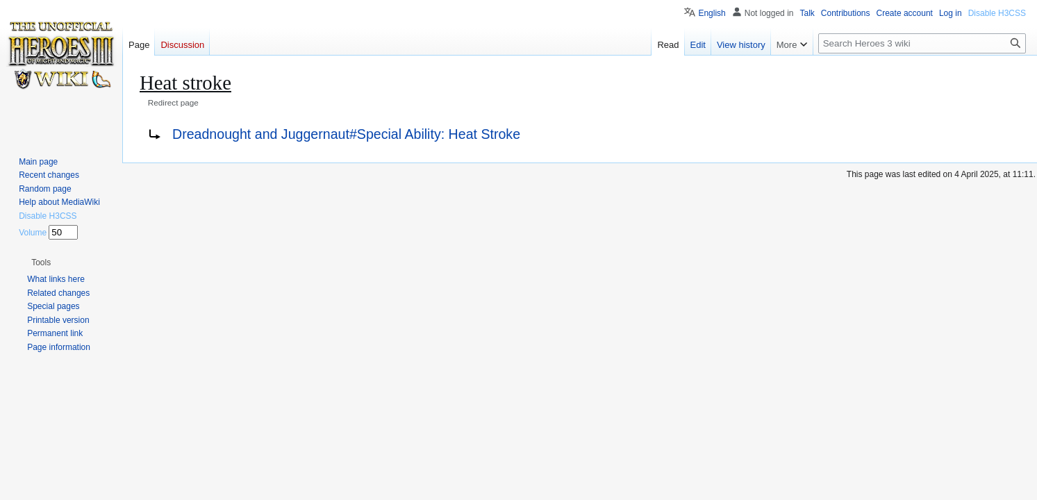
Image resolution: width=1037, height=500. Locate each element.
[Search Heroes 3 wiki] (922, 43)
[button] (41, 262)
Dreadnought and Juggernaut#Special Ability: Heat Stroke (346, 134)
